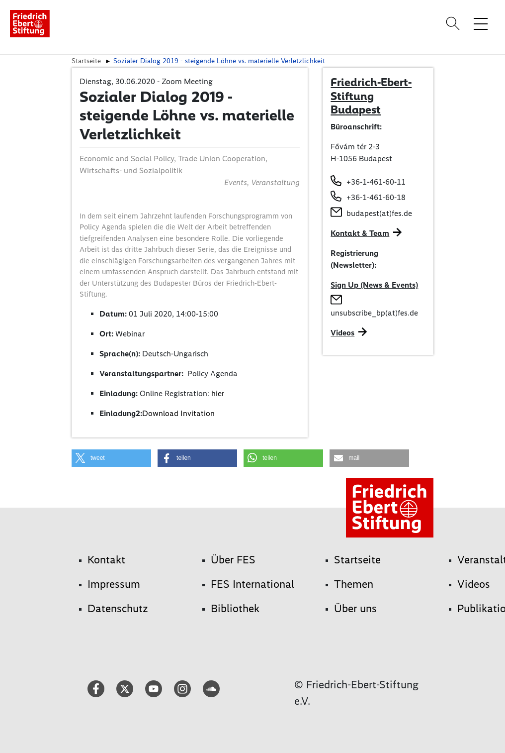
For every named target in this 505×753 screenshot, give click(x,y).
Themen (353, 584)
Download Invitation (178, 413)
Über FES (233, 559)
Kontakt (106, 559)
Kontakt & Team (360, 233)
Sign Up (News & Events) (374, 285)
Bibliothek (235, 608)
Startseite (86, 61)
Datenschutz (117, 608)
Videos (342, 332)
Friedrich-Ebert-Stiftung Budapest (371, 95)
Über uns (355, 608)
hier (217, 393)
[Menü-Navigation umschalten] (480, 23)
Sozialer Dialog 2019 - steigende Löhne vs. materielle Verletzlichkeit (219, 61)
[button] (111, 458)
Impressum (113, 584)
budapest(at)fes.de (379, 213)
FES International (252, 584)
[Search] (454, 23)
